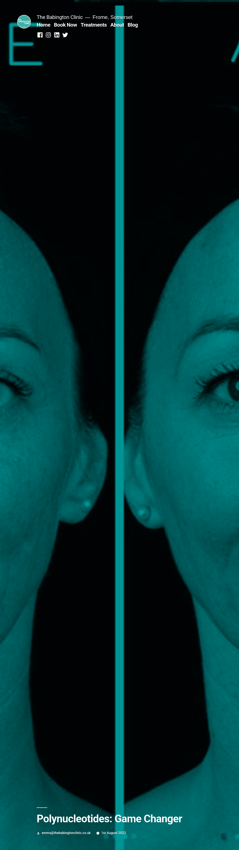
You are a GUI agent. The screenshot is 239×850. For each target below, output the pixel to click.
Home (43, 25)
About (117, 25)
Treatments (94, 25)
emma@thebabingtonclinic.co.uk (66, 833)
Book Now (65, 25)
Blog (132, 25)
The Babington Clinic (60, 17)
